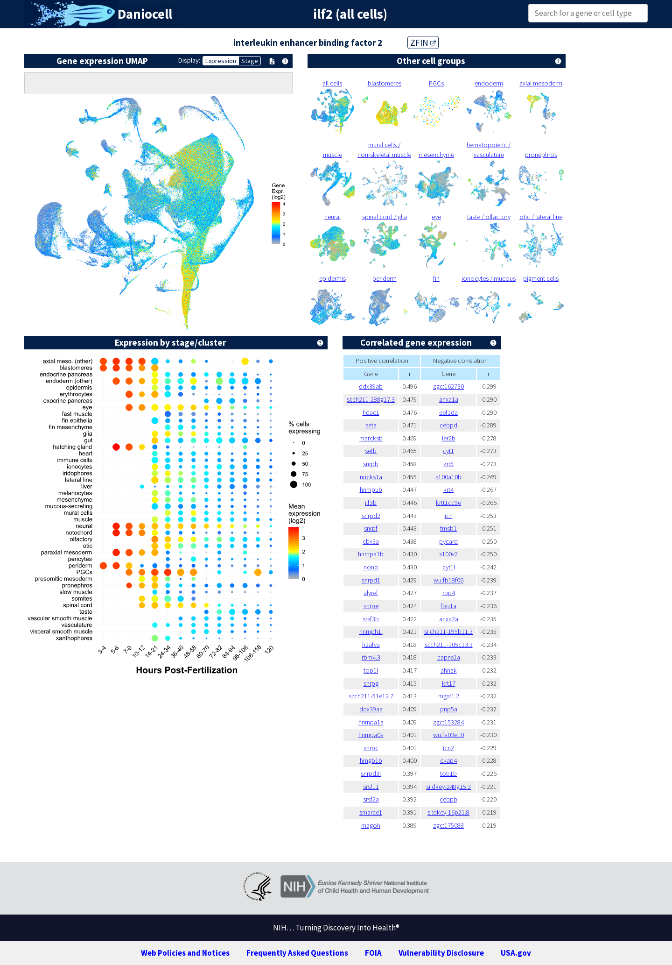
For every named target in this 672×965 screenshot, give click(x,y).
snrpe (371, 606)
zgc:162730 (448, 386)
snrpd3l (371, 773)
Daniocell (145, 14)
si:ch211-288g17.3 (371, 399)
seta (371, 425)
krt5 (448, 464)
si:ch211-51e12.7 (371, 696)
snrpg (371, 683)
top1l (371, 670)
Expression (220, 61)
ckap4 (448, 760)
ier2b (448, 438)
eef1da (448, 412)
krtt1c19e (448, 502)
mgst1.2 (448, 696)
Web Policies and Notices (185, 953)
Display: (189, 60)
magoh (370, 825)
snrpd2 (371, 515)
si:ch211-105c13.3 (449, 644)
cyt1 (448, 451)
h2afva (371, 644)
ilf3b (371, 502)
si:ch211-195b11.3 (448, 631)
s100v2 (448, 554)
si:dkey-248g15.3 (448, 786)
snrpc (371, 748)
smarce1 (370, 812)
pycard (448, 541)
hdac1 (371, 412)
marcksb (371, 438)
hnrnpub (371, 489)
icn (449, 515)
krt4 (448, 489)
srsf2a (371, 799)
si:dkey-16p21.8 (448, 812)
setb (371, 451)
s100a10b (448, 477)
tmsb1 (448, 528)
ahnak (449, 670)
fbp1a (448, 606)
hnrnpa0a (371, 735)
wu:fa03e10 (448, 735)
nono (371, 567)
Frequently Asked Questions (297, 953)
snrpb (370, 464)
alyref (371, 593)
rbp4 (448, 593)
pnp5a (448, 709)
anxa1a (448, 399)
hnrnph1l (371, 631)
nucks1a (371, 477)
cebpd (448, 425)
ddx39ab (371, 386)
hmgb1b (371, 760)
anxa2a (448, 619)
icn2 (448, 748)
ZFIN (423, 42)
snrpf (371, 528)
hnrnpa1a (371, 722)
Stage (249, 61)
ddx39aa (371, 709)
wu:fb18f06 (448, 580)
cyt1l (448, 567)
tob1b (448, 773)
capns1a (448, 657)
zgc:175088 (448, 825)
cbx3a (371, 541)
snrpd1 (371, 580)
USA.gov (516, 953)
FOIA (373, 953)
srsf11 (371, 786)
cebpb (448, 799)
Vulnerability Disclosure (441, 953)
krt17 (448, 683)
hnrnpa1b (371, 554)
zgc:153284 (448, 722)
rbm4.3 (371, 657)
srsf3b (371, 619)
